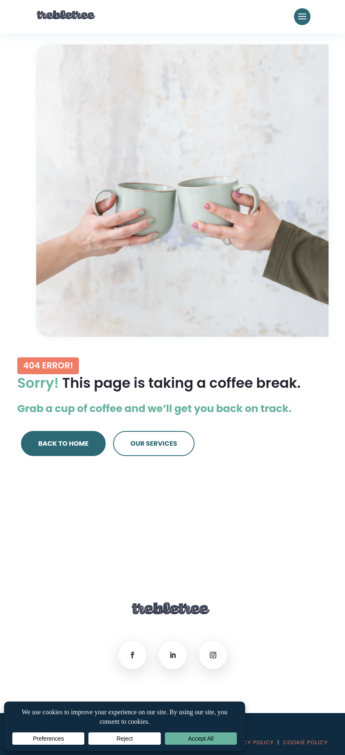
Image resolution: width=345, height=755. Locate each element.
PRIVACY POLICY (249, 742)
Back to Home (63, 443)
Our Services (153, 443)
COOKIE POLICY (305, 742)
